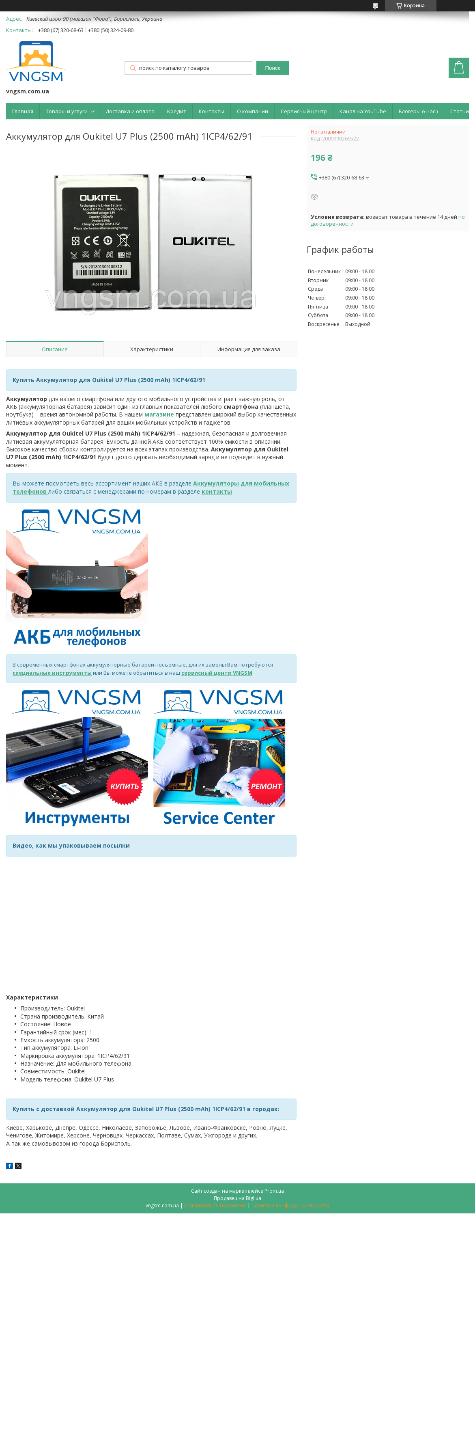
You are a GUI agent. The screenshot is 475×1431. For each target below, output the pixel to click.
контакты (217, 491)
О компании (252, 111)
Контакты (211, 111)
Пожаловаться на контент (215, 1205)
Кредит (176, 111)
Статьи (459, 111)
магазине (159, 414)
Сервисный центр (304, 111)
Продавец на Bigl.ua (237, 1198)
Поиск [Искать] (272, 68)
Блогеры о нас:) (418, 111)
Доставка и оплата (130, 111)
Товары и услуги (67, 111)
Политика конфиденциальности (290, 1205)
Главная (22, 111)
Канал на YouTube (363, 111)
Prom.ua (274, 1190)
